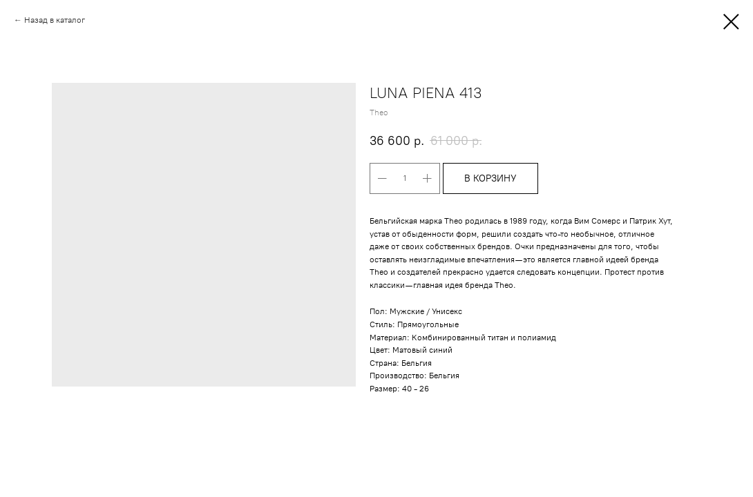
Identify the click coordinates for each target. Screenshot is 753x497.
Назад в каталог (54, 20)
